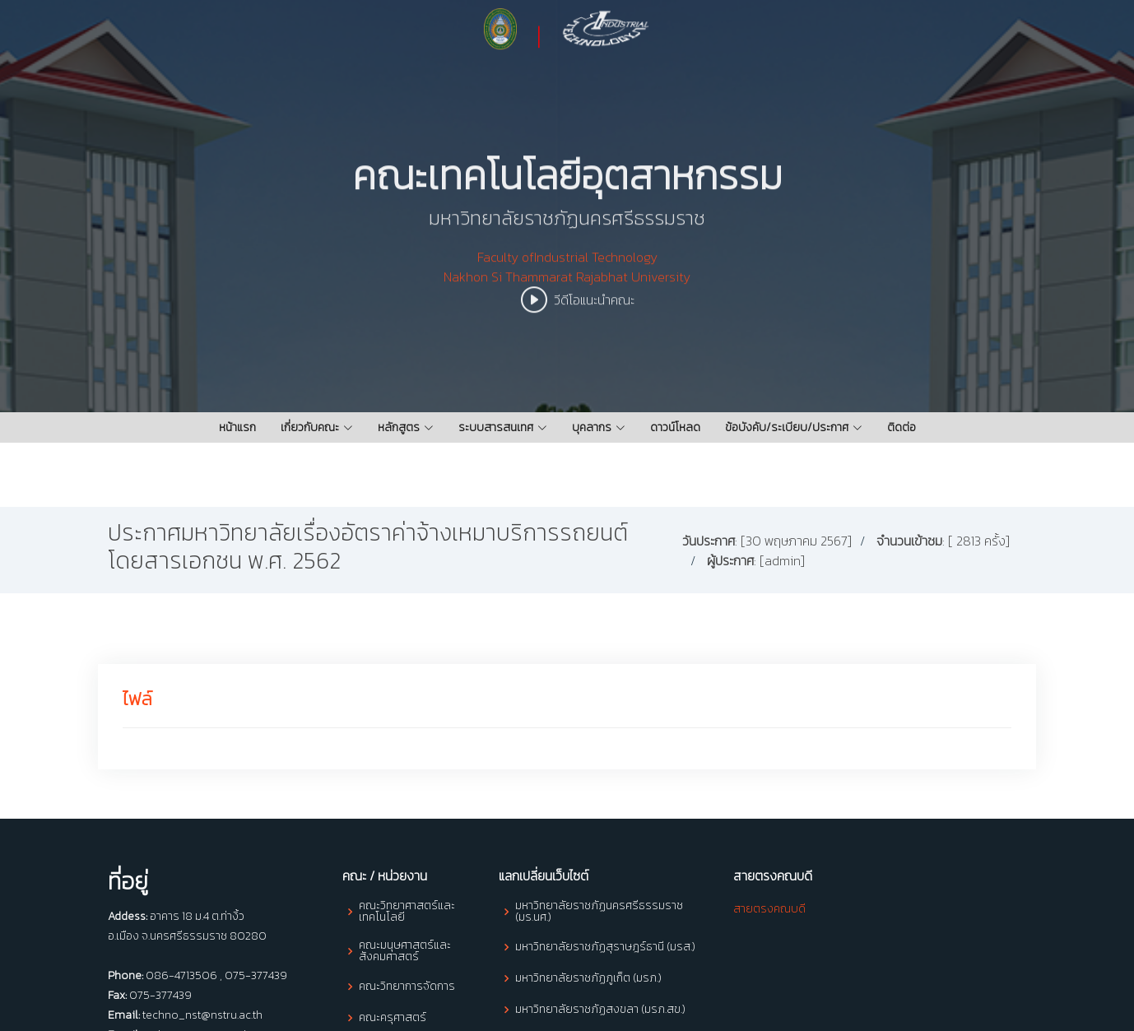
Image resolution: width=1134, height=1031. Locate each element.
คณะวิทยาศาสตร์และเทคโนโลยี (407, 911)
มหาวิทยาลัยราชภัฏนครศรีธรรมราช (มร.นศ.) (599, 911)
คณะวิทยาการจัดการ (407, 986)
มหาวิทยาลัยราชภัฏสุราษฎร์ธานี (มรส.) (605, 947)
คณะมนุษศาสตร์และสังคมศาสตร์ (405, 951)
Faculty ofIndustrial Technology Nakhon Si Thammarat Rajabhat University (567, 292)
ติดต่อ (901, 427)
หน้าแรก (237, 427)
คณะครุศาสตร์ (392, 1018)
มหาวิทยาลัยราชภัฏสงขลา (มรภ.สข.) (600, 1009)
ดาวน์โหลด (675, 427)
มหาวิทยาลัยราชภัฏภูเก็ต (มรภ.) (588, 978)
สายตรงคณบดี (769, 908)
